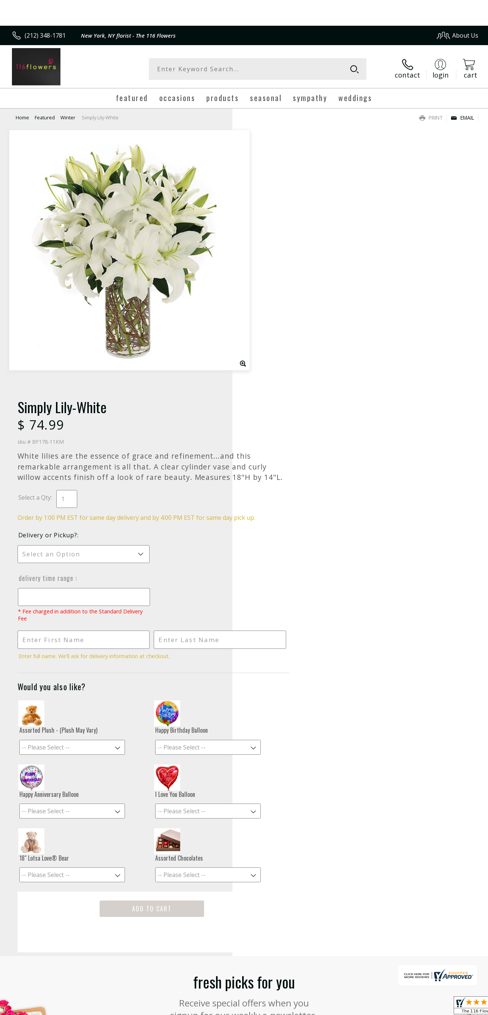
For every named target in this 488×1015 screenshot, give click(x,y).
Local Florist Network (411, 1007)
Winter (67, 117)
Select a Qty (261, 238)
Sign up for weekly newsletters (244, 790)
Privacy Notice (358, 1007)
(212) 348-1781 (45, 35)
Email (462, 117)
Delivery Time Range (273, 327)
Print (431, 117)
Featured (45, 117)
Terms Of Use (315, 1007)
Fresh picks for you (244, 744)
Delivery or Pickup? (274, 284)
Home (22, 117)
